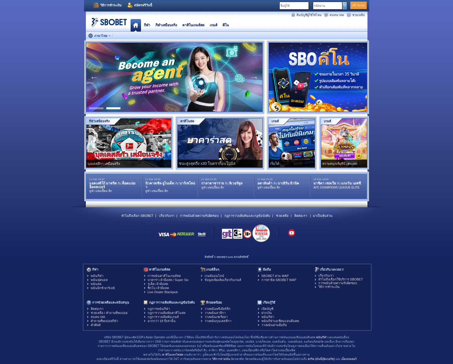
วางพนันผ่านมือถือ (274, 325)
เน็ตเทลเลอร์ (349, 359)
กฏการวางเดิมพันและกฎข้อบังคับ (247, 215)
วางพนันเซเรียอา (216, 317)
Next (254, 77)
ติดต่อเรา (300, 215)
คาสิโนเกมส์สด (193, 25)
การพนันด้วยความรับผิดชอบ (199, 215)
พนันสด (96, 284)
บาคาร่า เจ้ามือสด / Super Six (168, 280)
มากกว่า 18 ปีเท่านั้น (162, 321)
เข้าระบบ (358, 5)
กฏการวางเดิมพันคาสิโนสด (166, 313)
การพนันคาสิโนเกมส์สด (164, 276)
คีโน (225, 25)
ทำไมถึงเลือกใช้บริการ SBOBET (340, 279)
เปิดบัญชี (267, 309)
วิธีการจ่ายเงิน (221, 359)
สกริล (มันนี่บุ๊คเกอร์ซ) (321, 359)
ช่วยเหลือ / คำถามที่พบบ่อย (109, 313)
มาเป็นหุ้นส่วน (323, 215)
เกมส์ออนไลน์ (214, 276)
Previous (94, 77)
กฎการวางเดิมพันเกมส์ (163, 317)
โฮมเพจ (135, 25)
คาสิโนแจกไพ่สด (172, 354)
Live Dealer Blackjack (163, 292)
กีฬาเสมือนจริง (166, 25)
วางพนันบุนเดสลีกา (218, 321)
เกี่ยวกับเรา (166, 215)
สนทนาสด (337, 15)
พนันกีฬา (97, 276)
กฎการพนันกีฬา (159, 309)
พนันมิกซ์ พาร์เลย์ (103, 288)
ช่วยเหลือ (358, 15)
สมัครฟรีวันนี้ (143, 5)
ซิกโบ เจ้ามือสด (158, 288)
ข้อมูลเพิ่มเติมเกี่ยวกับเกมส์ (223, 280)
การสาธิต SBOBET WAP (278, 280)
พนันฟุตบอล (99, 280)
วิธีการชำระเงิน (111, 5)
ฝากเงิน (266, 313)
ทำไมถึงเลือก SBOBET (137, 215)
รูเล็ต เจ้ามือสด (158, 284)
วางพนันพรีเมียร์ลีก (218, 309)
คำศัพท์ (96, 325)
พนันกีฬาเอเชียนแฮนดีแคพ (280, 321)
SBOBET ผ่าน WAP (275, 276)
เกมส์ (213, 25)
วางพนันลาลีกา (215, 313)
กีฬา (147, 25)
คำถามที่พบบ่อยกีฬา (104, 321)
